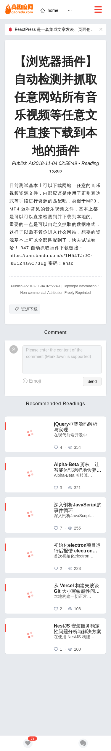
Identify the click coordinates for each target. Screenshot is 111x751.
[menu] (71, 11)
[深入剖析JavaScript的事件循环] (78, 515)
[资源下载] (25, 309)
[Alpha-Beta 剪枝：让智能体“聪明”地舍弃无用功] (78, 475)
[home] (19, 9)
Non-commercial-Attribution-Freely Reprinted (55, 293)
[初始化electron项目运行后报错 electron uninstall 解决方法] (78, 555)
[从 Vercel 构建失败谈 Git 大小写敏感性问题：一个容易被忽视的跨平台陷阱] (78, 596)
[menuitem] (49, 11)
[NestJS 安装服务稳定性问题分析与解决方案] (78, 636)
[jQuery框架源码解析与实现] (78, 434)
